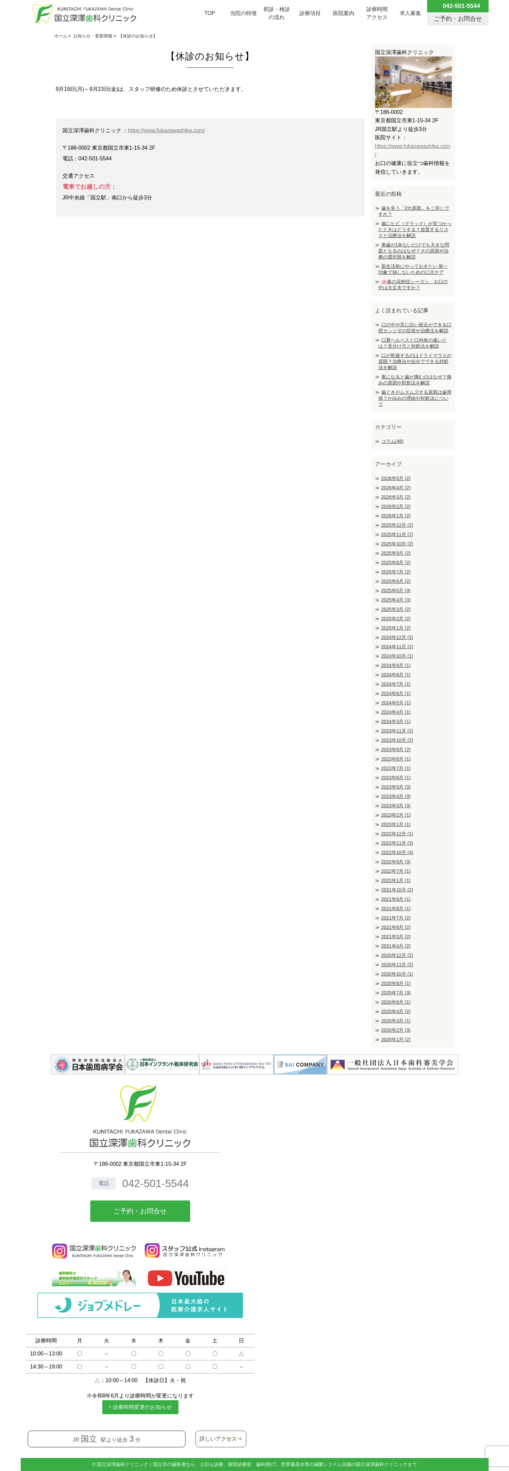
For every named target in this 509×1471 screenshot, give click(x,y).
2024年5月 (396, 702)
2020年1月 (396, 1039)
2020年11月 (397, 964)
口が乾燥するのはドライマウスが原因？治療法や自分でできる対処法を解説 (415, 361)
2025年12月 (397, 525)
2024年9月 (396, 665)
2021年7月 (396, 918)
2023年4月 (396, 796)
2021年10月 (397, 889)
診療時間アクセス (377, 13)
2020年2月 (396, 1030)
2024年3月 (396, 721)
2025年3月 (396, 609)
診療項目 (310, 13)
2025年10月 (397, 543)
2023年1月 (396, 824)
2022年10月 (397, 852)
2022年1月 (396, 880)
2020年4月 (396, 1011)
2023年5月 (396, 787)
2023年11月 (397, 730)
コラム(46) (392, 441)
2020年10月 (397, 974)
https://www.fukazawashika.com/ (166, 130)
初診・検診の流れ (276, 13)
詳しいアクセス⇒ (221, 1439)
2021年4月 (396, 946)
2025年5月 (396, 590)
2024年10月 (397, 656)
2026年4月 (396, 487)
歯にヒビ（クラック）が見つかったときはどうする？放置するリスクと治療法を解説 (415, 229)
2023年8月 (396, 759)
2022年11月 (397, 843)
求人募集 (410, 13)
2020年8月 (396, 983)
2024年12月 (397, 637)
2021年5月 (396, 936)
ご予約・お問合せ (140, 1211)
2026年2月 (396, 506)
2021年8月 (396, 908)
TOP (209, 13)
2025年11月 (397, 534)
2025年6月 (396, 581)
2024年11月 (397, 646)
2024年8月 (396, 674)
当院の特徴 (243, 13)
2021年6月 (396, 927)
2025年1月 (396, 628)
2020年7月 (396, 992)
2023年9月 (396, 749)
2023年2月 (396, 815)
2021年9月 (396, 899)
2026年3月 (396, 497)
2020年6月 (396, 1002)
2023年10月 (397, 740)
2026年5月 (396, 478)
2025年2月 (396, 618)
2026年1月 (396, 515)
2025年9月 (396, 553)
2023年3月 (396, 805)
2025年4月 (396, 600)
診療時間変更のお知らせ (142, 1407)
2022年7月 (396, 871)
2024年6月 (396, 693)
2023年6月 (396, 777)
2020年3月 (396, 1020)
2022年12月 (397, 833)
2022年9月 (396, 861)
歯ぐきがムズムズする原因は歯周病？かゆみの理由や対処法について (415, 398)
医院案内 (343, 13)
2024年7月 (396, 684)
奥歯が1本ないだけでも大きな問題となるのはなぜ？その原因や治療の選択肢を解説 (414, 251)
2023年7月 (396, 768)
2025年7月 (396, 572)
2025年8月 (396, 562)
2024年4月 (396, 712)
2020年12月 (397, 955)
